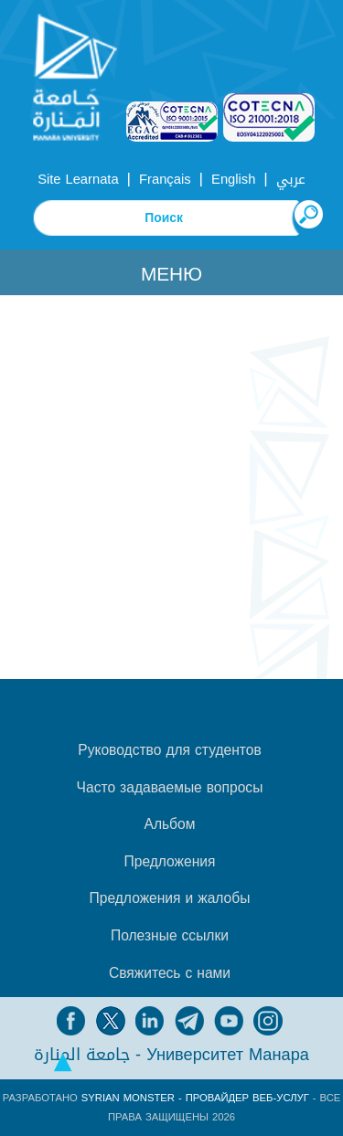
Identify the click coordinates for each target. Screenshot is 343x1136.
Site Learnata (78, 179)
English (233, 179)
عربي (290, 179)
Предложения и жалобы (170, 898)
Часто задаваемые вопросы (170, 788)
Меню (171, 274)
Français (164, 179)
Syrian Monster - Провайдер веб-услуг (195, 1098)
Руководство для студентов (169, 750)
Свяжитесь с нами (169, 973)
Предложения (170, 862)
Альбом (170, 824)
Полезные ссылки (170, 936)
